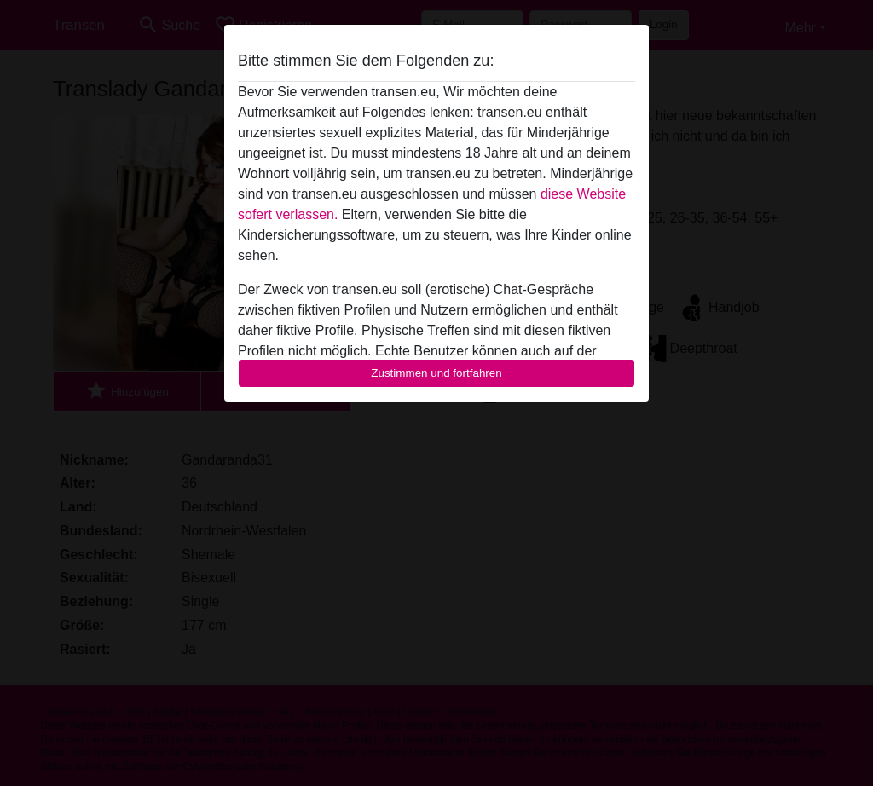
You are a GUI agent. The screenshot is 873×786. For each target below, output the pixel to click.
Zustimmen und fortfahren (436, 373)
